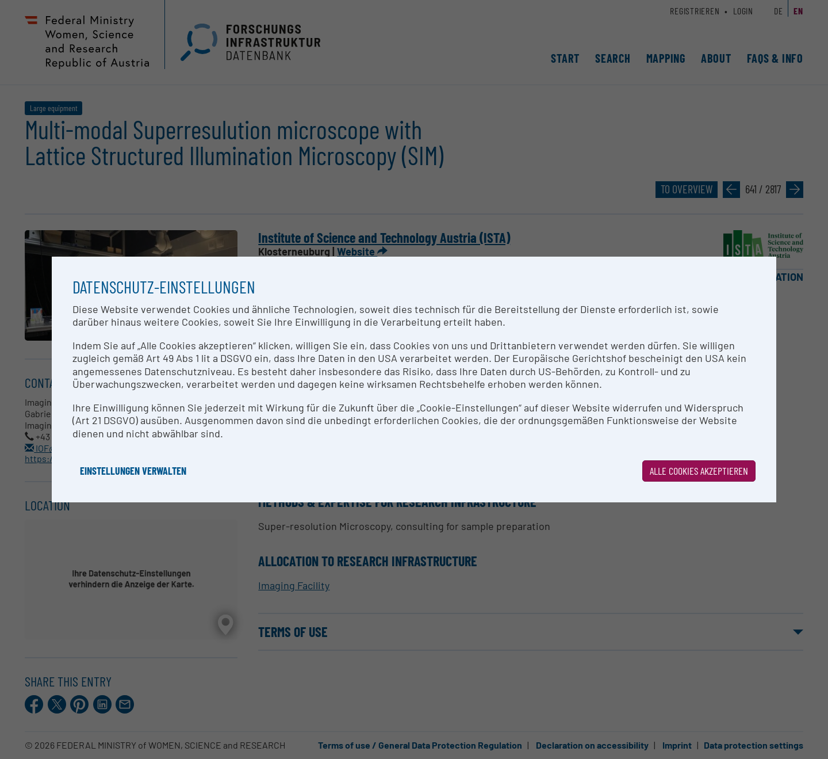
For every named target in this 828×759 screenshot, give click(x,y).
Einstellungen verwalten (133, 470)
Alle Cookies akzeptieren (699, 470)
